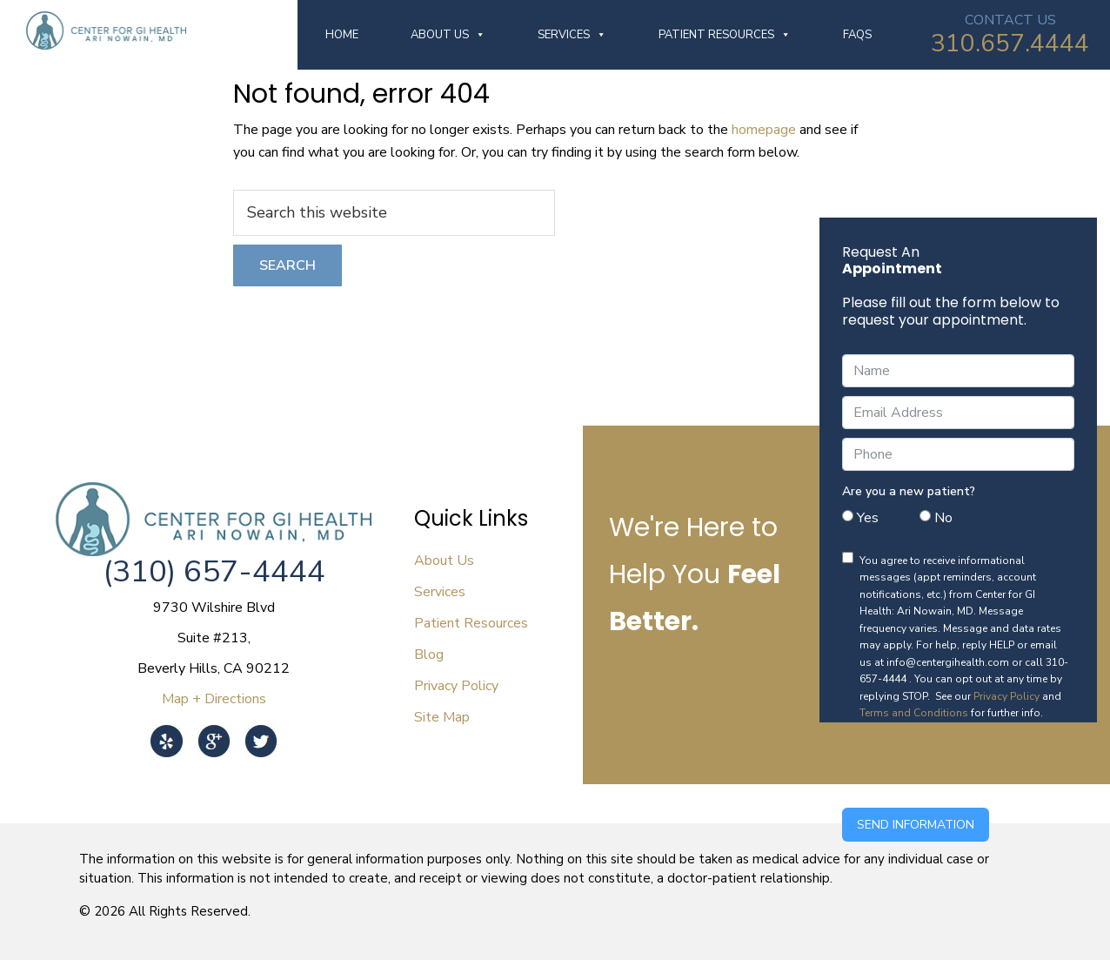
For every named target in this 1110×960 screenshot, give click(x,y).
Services (572, 35)
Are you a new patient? (908, 491)
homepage (764, 129)
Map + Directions (214, 698)
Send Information (915, 824)
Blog (429, 654)
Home (341, 35)
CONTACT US (1010, 20)
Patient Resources (725, 35)
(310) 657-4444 (214, 571)
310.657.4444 (1010, 43)
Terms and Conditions (913, 713)
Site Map (442, 717)
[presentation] (974, 765)
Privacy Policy (1006, 696)
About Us (448, 35)
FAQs (857, 35)
